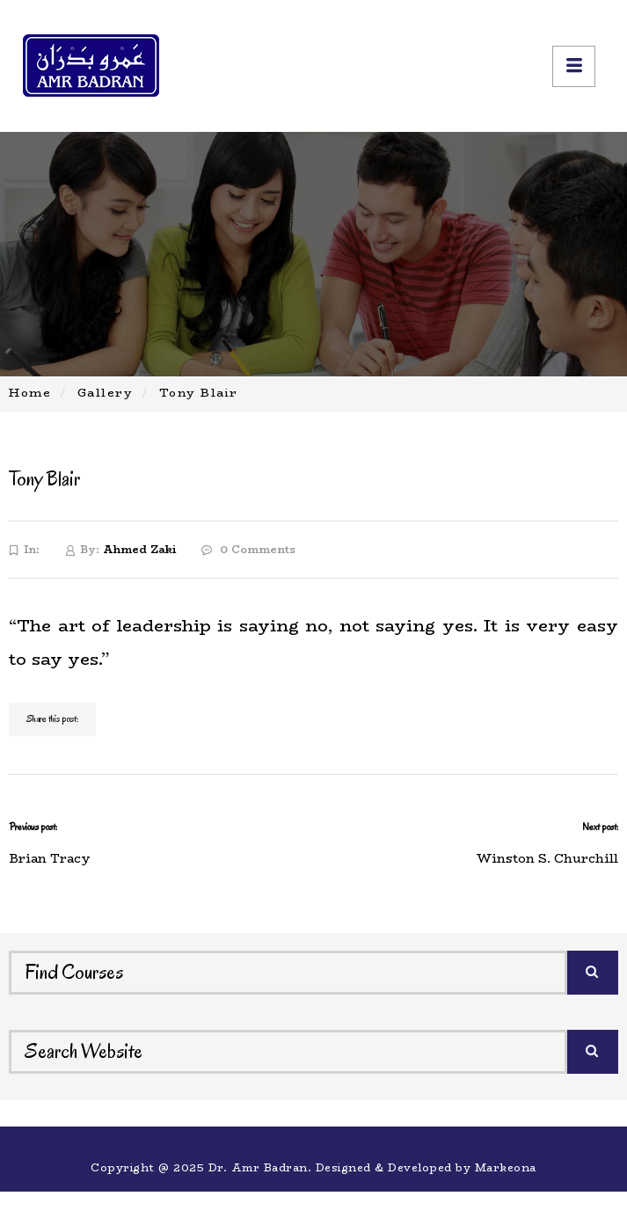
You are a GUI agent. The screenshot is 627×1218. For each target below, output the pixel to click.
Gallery (105, 392)
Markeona (505, 1167)
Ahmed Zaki (139, 549)
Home (30, 392)
